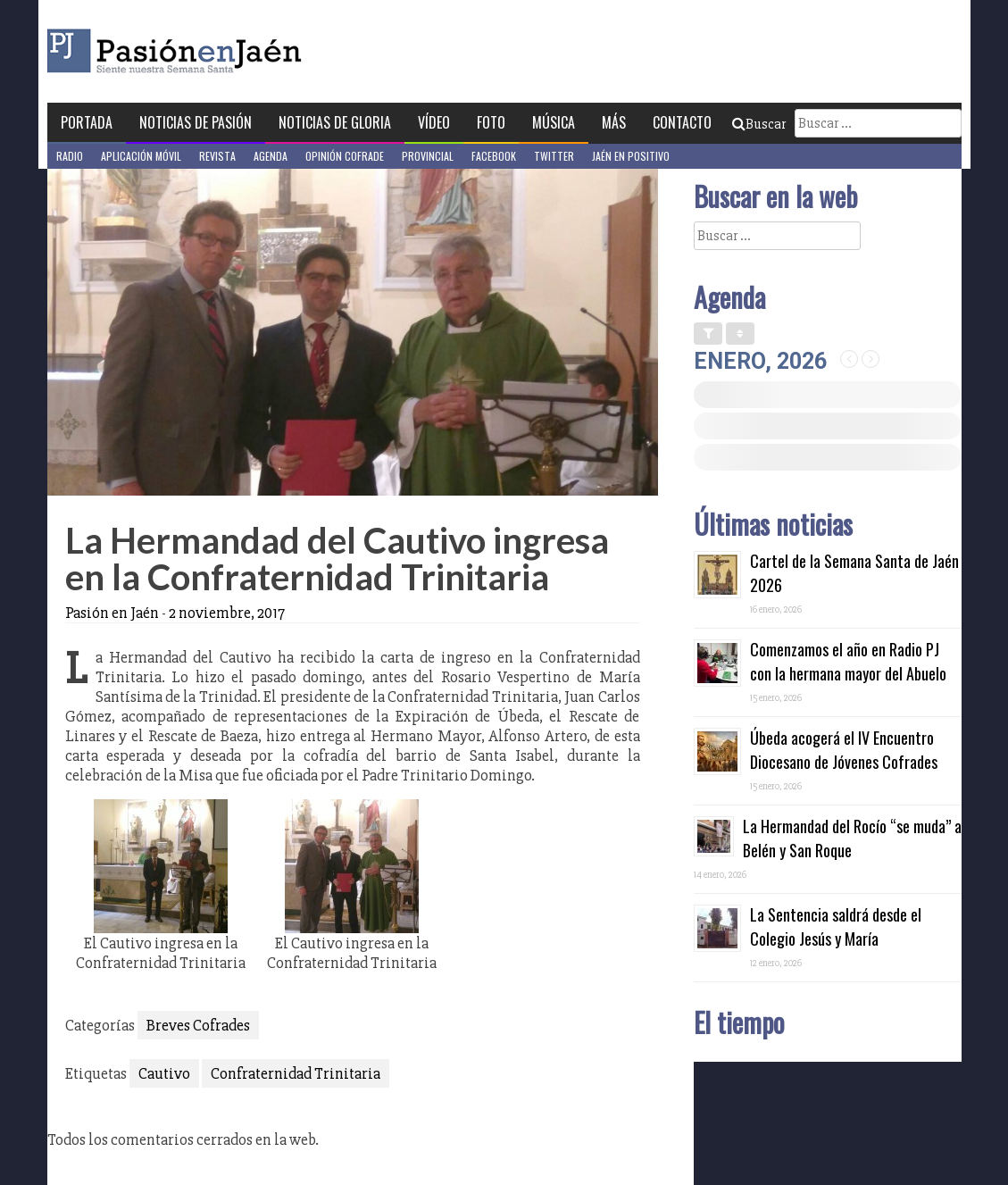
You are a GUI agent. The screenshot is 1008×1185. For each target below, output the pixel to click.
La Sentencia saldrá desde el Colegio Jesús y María (835, 926)
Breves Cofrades (198, 1025)
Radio (69, 155)
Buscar (759, 124)
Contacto (682, 122)
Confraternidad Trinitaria (295, 1073)
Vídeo (434, 122)
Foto (491, 122)
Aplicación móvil (141, 155)
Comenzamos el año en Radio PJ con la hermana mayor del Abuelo (848, 661)
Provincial (428, 155)
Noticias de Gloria (335, 122)
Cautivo (164, 1073)
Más (614, 122)
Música (553, 122)
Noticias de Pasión (195, 122)
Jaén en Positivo (631, 155)
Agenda (270, 155)
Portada (86, 122)
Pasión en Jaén (222, 51)
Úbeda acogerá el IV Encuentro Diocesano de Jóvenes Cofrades (843, 749)
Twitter (554, 155)
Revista (217, 155)
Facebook (493, 155)
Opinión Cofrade (344, 155)
